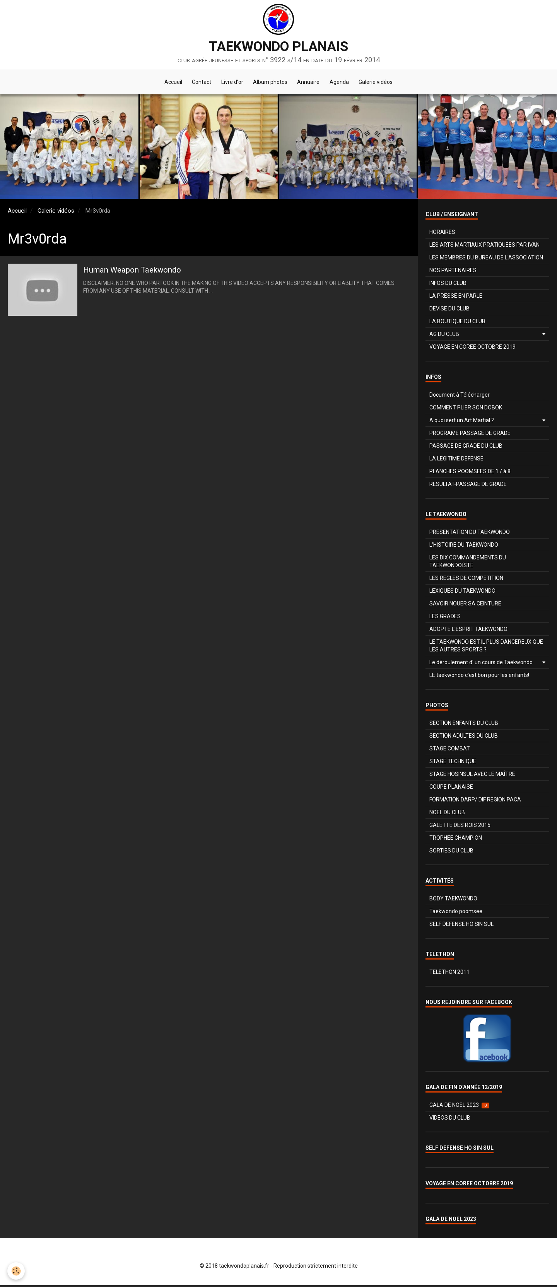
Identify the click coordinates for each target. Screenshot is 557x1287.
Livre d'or (230, 83)
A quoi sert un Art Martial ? (461, 422)
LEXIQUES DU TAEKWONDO (462, 593)
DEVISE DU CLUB (449, 310)
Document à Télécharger (459, 397)
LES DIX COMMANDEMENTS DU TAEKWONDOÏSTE (467, 563)
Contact (198, 83)
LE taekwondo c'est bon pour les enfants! (479, 677)
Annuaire (310, 83)
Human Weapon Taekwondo (142, 272)
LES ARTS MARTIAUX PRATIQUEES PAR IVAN (484, 247)
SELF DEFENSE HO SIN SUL (461, 926)
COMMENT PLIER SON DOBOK (465, 409)
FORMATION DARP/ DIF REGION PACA (475, 801)
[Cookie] (16, 1271)
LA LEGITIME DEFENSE (456, 460)
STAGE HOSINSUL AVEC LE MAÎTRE (472, 776)
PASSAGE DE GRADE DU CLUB (465, 448)
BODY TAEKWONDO (453, 900)
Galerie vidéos (381, 83)
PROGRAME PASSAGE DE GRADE (470, 435)
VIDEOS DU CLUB (449, 1120)
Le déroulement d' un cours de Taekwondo (481, 664)
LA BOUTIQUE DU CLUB (457, 323)
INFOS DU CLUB (447, 285)
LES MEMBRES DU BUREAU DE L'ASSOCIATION (486, 259)
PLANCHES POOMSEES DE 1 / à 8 (470, 473)
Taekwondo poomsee (455, 913)
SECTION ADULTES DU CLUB (463, 738)
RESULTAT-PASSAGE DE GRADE (468, 486)
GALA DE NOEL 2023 (459, 1107)
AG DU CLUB (444, 336)
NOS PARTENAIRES (453, 272)
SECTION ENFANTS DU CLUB (463, 725)
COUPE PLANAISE (451, 789)
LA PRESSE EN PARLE (455, 298)
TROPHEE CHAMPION (455, 840)
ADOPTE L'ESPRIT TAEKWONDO (468, 631)
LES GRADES (445, 618)
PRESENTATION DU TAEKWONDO (469, 534)
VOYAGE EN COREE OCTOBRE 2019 (472, 349)
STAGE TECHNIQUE (452, 763)
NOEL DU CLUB (447, 814)
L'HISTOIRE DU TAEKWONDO (463, 547)
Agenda (342, 83)
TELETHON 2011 (449, 974)
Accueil (168, 83)
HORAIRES (442, 234)
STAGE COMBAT (449, 750)
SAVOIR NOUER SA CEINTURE (465, 605)
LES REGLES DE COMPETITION (466, 580)
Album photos (270, 83)
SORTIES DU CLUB (451, 852)
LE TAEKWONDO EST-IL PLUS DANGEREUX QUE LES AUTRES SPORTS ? (486, 648)
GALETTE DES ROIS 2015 (459, 827)
